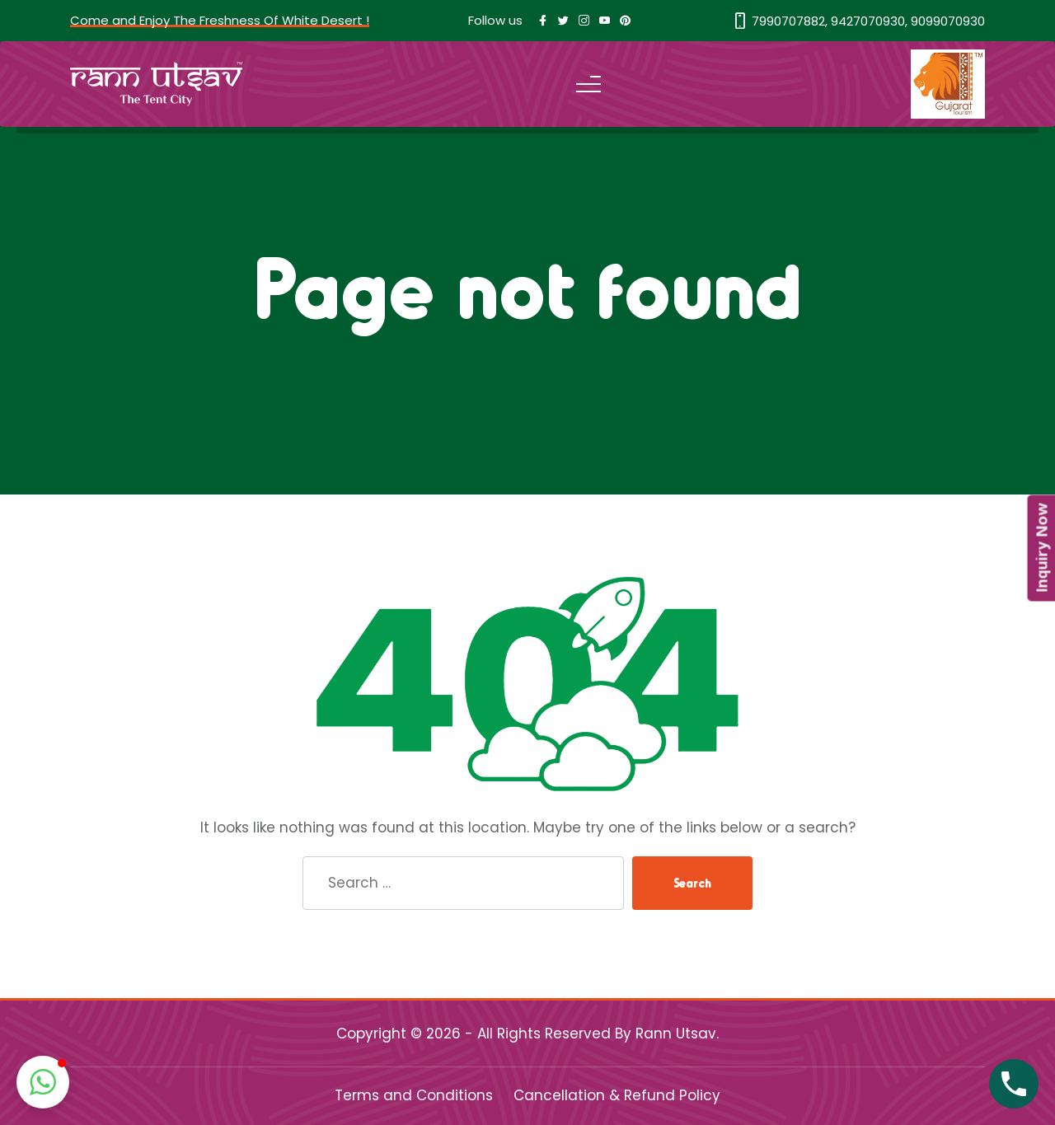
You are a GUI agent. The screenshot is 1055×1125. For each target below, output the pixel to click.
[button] (42, 1082)
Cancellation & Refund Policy (616, 1095)
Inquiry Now (1041, 548)
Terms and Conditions (414, 1095)
